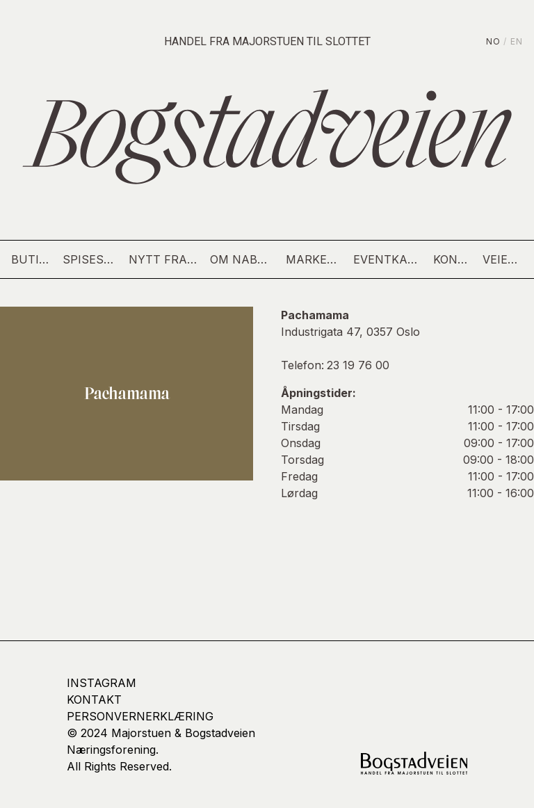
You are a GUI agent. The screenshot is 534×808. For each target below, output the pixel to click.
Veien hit (503, 259)
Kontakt (452, 259)
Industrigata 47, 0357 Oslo (350, 332)
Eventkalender (388, 259)
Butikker (31, 259)
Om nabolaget (242, 259)
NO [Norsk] (493, 41)
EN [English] (516, 41)
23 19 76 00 (358, 365)
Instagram (101, 683)
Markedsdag (314, 259)
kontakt (94, 699)
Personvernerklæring (140, 716)
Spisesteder (90, 259)
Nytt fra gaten (164, 259)
